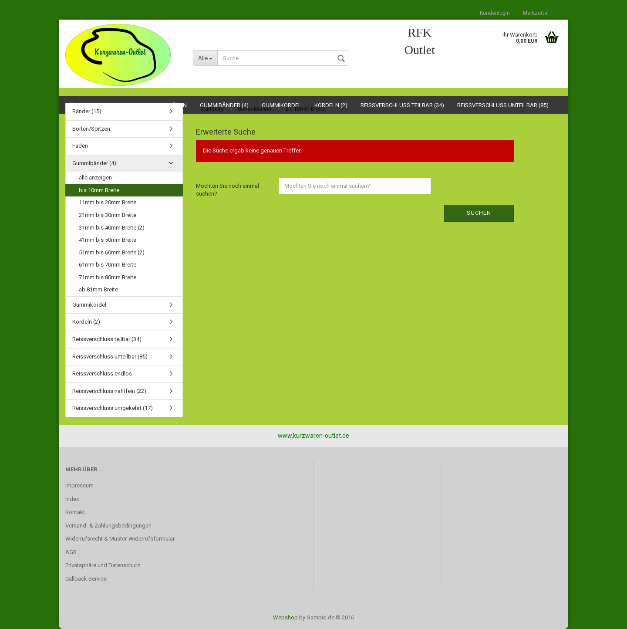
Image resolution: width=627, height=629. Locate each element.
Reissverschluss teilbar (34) (107, 339)
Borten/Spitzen (91, 128)
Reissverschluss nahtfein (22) (109, 391)
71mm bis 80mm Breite (107, 277)
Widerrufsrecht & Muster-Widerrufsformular (120, 538)
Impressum (79, 485)
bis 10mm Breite (99, 190)
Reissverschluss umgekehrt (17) (112, 408)
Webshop (285, 617)
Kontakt (75, 512)
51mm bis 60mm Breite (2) (112, 252)
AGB (71, 552)
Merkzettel (536, 13)
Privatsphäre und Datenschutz (102, 565)
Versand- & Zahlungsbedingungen (108, 525)
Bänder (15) (86, 111)
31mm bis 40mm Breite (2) (112, 227)
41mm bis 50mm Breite (107, 240)
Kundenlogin (495, 13)
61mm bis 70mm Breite (107, 264)
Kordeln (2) (86, 321)
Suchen (479, 213)
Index (72, 499)
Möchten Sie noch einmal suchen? (227, 190)
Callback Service (86, 578)
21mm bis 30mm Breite (107, 215)
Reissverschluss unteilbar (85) (110, 356)
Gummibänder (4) (94, 163)
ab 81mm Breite (98, 289)
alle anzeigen (95, 177)
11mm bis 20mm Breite (107, 202)
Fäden (80, 145)
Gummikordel (89, 304)
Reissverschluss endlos (102, 373)
